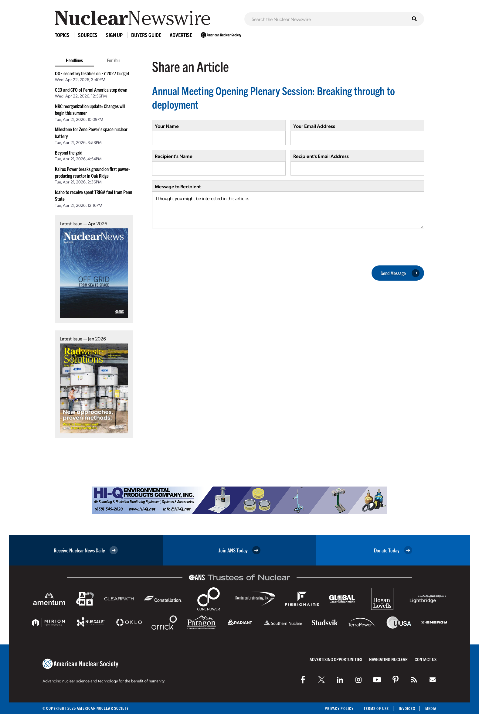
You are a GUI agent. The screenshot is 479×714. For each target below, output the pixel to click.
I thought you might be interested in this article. (288, 209)
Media (431, 708)
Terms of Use (376, 708)
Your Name (167, 126)
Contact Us (426, 659)
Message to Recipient (178, 186)
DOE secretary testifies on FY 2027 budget (92, 73)
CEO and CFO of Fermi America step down (91, 90)
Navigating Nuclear (388, 659)
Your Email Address (314, 126)
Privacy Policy (339, 708)
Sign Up (114, 34)
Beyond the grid (68, 152)
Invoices (407, 708)
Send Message (400, 273)
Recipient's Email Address (321, 156)
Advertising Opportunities (336, 659)
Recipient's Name (173, 156)
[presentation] (198, 246)
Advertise (181, 34)
